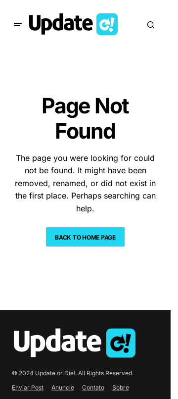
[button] (18, 25)
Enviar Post (28, 387)
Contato (93, 387)
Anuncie (62, 387)
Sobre (120, 387)
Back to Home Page (85, 237)
